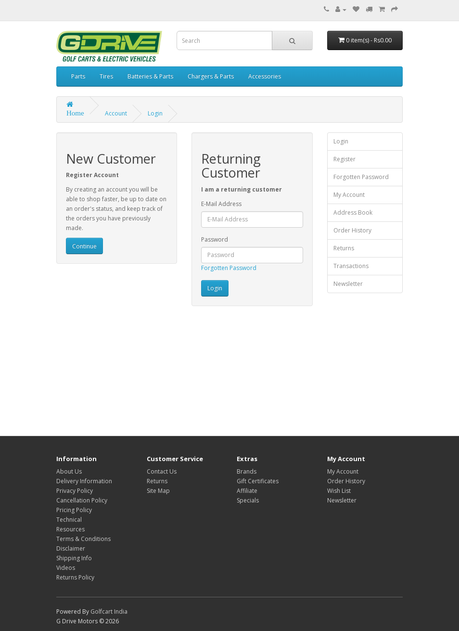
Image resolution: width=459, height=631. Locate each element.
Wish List (339, 491)
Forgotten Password (228, 268)
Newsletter (348, 284)
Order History (352, 230)
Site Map (158, 491)
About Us (69, 471)
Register (344, 159)
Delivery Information (84, 481)
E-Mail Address (221, 204)
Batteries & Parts (150, 76)
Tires (106, 76)
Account (116, 113)
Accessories (264, 76)
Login (155, 113)
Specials (248, 500)
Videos (65, 568)
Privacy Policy (74, 491)
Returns (343, 248)
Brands (246, 471)
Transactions (351, 266)
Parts (78, 76)
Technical (69, 519)
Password (214, 239)
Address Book (352, 212)
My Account (349, 195)
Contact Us (162, 471)
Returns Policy (75, 577)
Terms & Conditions (83, 539)
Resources (70, 529)
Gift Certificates (258, 481)
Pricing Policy (74, 510)
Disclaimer (70, 548)
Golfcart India (109, 611)
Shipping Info (74, 558)
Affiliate (247, 491)
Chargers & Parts (211, 76)
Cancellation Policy (81, 500)
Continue (84, 246)
